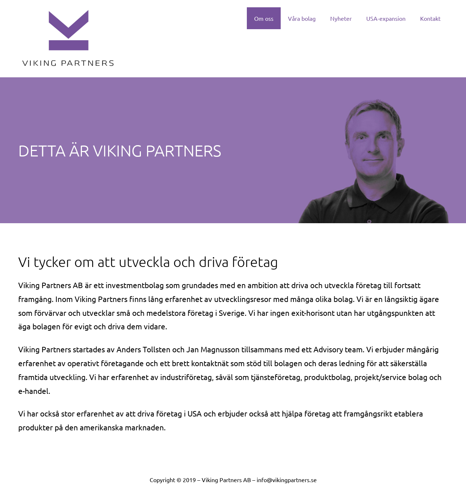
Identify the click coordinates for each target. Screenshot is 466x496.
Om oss (263, 18)
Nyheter (341, 18)
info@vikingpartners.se (287, 479)
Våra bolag (302, 18)
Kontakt (430, 18)
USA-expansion (386, 18)
